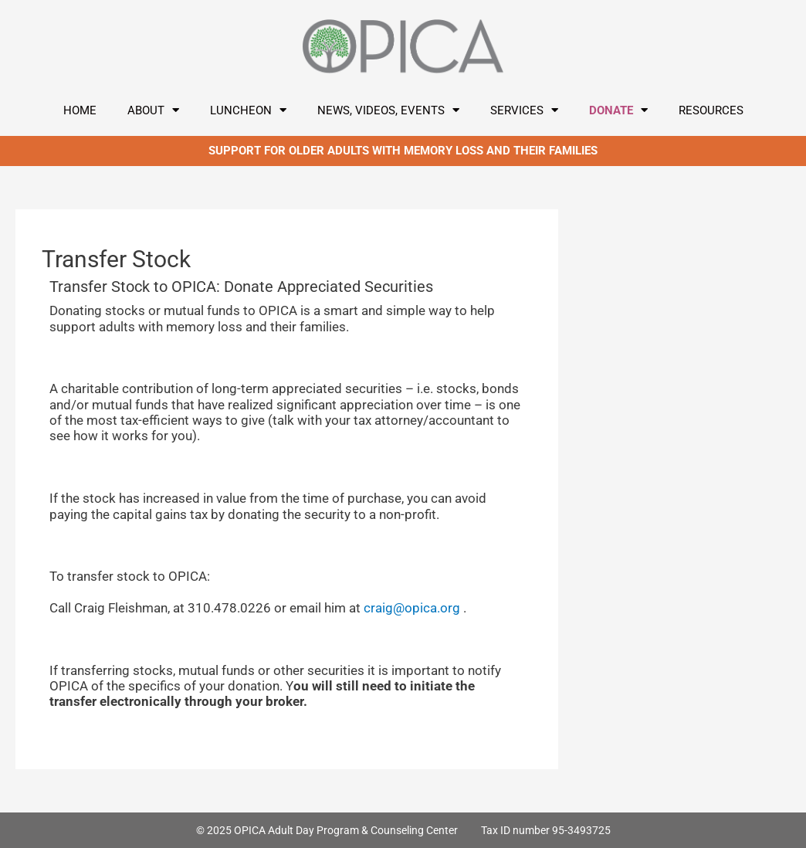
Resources (711, 110)
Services (524, 110)
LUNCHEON (248, 110)
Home (80, 110)
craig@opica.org (412, 608)
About (153, 110)
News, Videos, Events (388, 110)
